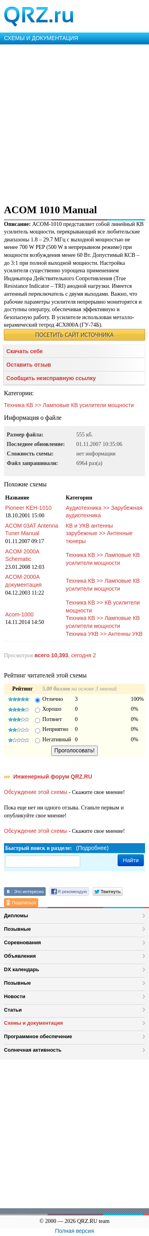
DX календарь (21, 969)
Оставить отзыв (28, 365)
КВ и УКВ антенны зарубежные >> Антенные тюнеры (99, 533)
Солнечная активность (33, 1050)
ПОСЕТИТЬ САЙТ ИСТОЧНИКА (74, 335)
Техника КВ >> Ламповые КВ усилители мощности (69, 405)
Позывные (17, 929)
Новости (14, 996)
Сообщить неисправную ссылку (51, 378)
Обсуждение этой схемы (35, 792)
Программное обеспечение (38, 1036)
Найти (131, 860)
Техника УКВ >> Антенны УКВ (104, 634)
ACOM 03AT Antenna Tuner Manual (31, 529)
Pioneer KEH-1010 (28, 508)
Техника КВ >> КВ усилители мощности (103, 606)
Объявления (20, 956)
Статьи (13, 1010)
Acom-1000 (19, 614)
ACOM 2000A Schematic (22, 555)
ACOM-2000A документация (23, 581)
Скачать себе (24, 351)
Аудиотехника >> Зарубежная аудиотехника (104, 512)
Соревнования (22, 942)
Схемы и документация (33, 1023)
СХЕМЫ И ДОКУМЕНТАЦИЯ (41, 38)
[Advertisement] (74, 122)
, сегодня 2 (65, 655)
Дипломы (16, 915)
